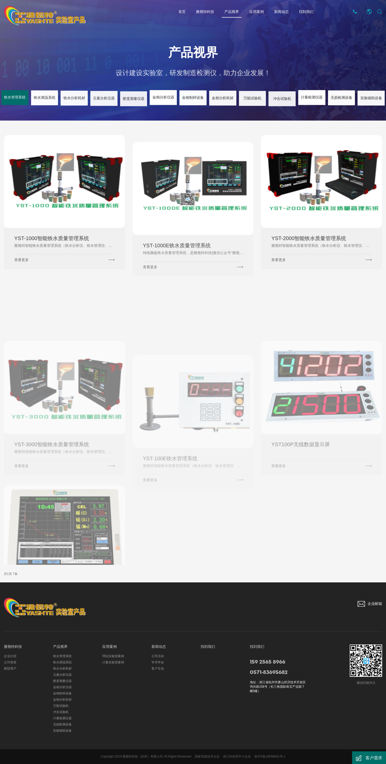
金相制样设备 (62, 693)
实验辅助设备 (62, 730)
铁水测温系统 (62, 662)
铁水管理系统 (62, 656)
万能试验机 (61, 706)
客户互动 (157, 668)
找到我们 (306, 12)
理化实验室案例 (113, 656)
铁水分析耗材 (62, 668)
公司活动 (157, 656)
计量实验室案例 (113, 662)
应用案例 (256, 12)
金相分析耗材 (62, 699)
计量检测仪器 (62, 718)
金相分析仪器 (62, 687)
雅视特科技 (205, 12)
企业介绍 (10, 656)
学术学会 (157, 662)
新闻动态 (281, 12)
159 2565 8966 (267, 662)
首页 (182, 12)
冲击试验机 (61, 712)
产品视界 (232, 13)
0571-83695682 (269, 672)
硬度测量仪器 (62, 681)
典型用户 (10, 668)
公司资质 (10, 662)
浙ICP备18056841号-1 (269, 756)
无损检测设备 (62, 724)
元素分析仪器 (62, 675)
